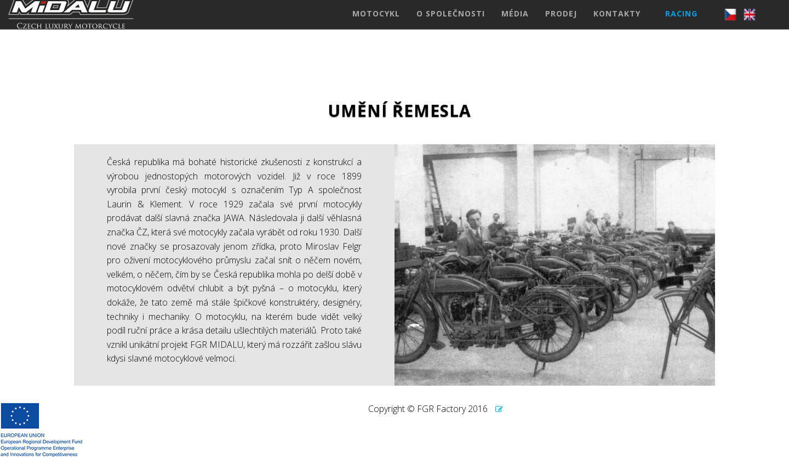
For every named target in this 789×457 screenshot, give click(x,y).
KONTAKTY (617, 24)
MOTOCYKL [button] (376, 24)
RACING (681, 24)
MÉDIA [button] (515, 24)
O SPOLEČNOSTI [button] (450, 24)
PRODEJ (561, 24)
